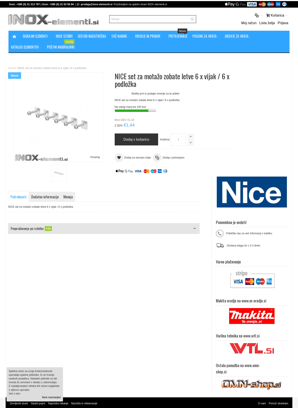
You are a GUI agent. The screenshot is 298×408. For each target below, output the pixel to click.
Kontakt (91, 342)
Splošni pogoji (95, 331)
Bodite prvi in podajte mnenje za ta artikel (145, 94)
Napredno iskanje (58, 308)
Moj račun (248, 23)
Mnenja (68, 197)
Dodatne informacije (45, 197)
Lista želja (266, 23)
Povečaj (90, 157)
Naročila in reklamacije (84, 308)
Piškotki (91, 334)
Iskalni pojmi (38, 308)
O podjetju (93, 338)
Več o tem (14, 393)
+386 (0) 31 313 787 (28, 4)
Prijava (282, 23)
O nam (262, 308)
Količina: (154, 140)
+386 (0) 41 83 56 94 (62, 4)
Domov (12, 68)
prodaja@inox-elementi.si (97, 4)
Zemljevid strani (19, 308)
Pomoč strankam (278, 308)
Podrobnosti (19, 197)
